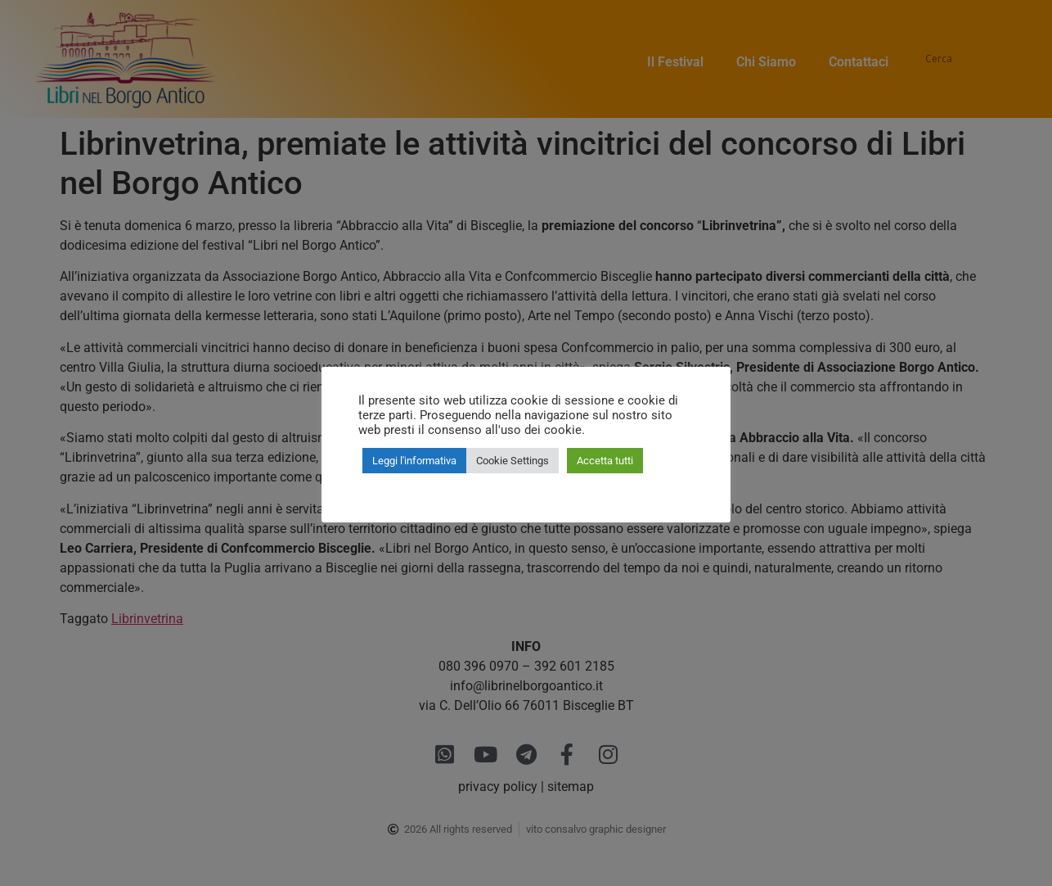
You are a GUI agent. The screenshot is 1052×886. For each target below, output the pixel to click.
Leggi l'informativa (414, 460)
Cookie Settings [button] (512, 460)
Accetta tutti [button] (605, 460)
